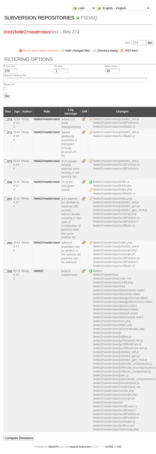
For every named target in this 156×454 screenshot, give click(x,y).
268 (9, 182)
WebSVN (53, 446)
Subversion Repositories (39, 18)
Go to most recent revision (40, 50)
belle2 (20, 31)
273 (9, 119)
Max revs (111, 66)
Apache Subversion (80, 446)
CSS (119, 446)
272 (9, 132)
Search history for (14, 75)
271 (9, 161)
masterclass (38, 31)
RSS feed (131, 50)
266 (9, 243)
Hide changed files (77, 50)
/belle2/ (38, 271)
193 (9, 271)
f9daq (89, 18)
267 (9, 199)
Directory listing (107, 50)
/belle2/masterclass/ (47, 119)
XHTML (109, 446)
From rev (9, 66)
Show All (9, 84)
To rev (58, 66)
